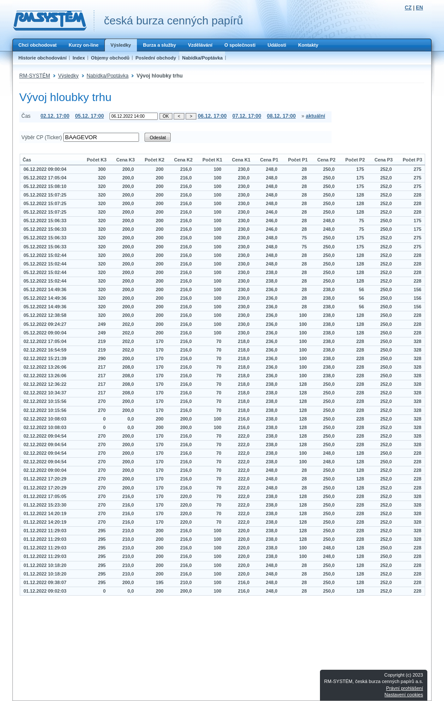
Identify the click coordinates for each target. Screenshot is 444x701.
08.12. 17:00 (281, 116)
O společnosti (239, 45)
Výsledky (120, 45)
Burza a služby (159, 45)
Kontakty (308, 45)
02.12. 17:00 (55, 116)
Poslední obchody (156, 57)
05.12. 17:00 (89, 116)
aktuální (315, 116)
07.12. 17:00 (246, 116)
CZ (408, 8)
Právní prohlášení (404, 688)
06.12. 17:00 (212, 116)
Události (276, 45)
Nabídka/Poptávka (202, 57)
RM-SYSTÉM (34, 76)
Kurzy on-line (83, 45)
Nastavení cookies (404, 694)
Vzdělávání (200, 45)
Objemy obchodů (110, 57)
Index (79, 57)
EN (419, 8)
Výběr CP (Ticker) (41, 137)
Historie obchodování (42, 57)
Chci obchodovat (37, 45)
